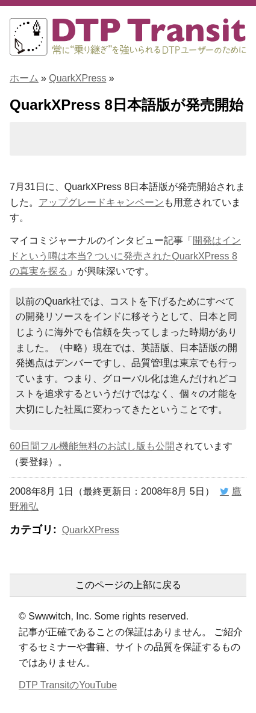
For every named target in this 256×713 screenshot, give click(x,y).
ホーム (24, 78)
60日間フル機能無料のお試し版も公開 (92, 446)
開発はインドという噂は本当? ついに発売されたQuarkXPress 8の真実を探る (125, 255)
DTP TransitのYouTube (68, 685)
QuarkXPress (77, 78)
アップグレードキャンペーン (101, 202)
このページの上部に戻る (128, 585)
